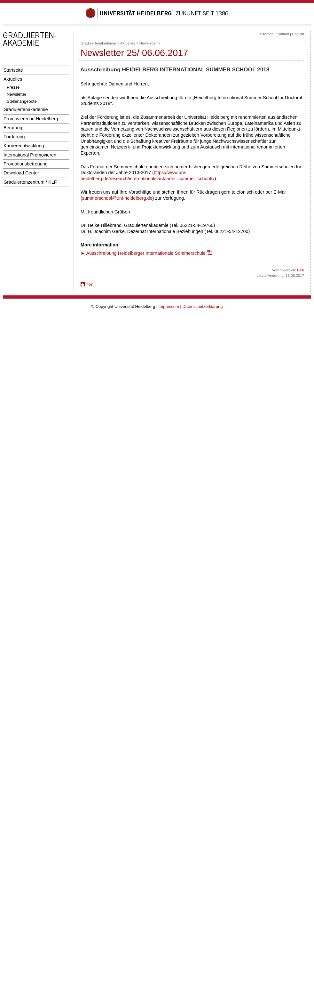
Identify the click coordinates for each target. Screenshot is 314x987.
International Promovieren (30, 154)
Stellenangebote (22, 101)
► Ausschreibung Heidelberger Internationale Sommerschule (143, 253)
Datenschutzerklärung (202, 306)
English (298, 34)
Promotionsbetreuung (26, 163)
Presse (13, 87)
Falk (300, 270)
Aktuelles (13, 79)
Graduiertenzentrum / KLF (30, 182)
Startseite (13, 70)
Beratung (13, 127)
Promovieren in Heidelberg (31, 118)
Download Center (21, 172)
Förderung (14, 136)
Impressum (169, 306)
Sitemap (266, 34)
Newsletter (16, 94)
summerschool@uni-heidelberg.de (117, 198)
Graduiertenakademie (26, 109)
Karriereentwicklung (24, 145)
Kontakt (283, 34)
